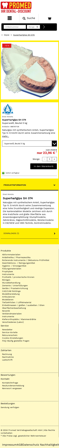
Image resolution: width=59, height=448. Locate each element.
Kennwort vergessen (12, 388)
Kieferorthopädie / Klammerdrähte (19, 319)
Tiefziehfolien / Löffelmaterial (16, 302)
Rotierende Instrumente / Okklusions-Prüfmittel (25, 260)
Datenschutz (30, 444)
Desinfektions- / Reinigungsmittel (18, 263)
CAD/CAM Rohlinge (11, 291)
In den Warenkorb (43, 166)
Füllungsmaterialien (11, 268)
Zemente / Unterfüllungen (15, 285)
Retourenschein (9, 335)
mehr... (5, 136)
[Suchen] (29, 18)
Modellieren (8, 299)
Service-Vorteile (9, 332)
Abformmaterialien (11, 254)
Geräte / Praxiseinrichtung (15, 288)
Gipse (6, 35)
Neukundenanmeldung (13, 385)
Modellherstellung (11, 294)
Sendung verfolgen (10, 407)
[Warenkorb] (48, 18)
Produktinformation (15, 185)
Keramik (6, 311)
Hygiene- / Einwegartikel (14, 266)
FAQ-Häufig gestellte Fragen (15, 341)
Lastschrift (7, 360)
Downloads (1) (11, 233)
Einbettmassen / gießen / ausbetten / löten (23, 305)
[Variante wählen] (29, 143)
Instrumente (8, 274)
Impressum (9, 444)
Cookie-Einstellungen (12, 338)
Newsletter (7, 329)
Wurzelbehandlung (11, 283)
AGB (19, 444)
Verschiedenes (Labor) (13, 322)
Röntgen (6, 280)
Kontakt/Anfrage (10, 383)
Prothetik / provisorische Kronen (18, 277)
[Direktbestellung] (44, 27)
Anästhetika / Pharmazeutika (16, 257)
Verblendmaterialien (12, 314)
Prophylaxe (7, 271)
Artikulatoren (8, 297)
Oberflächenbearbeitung (14, 308)
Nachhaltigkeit (49, 444)
